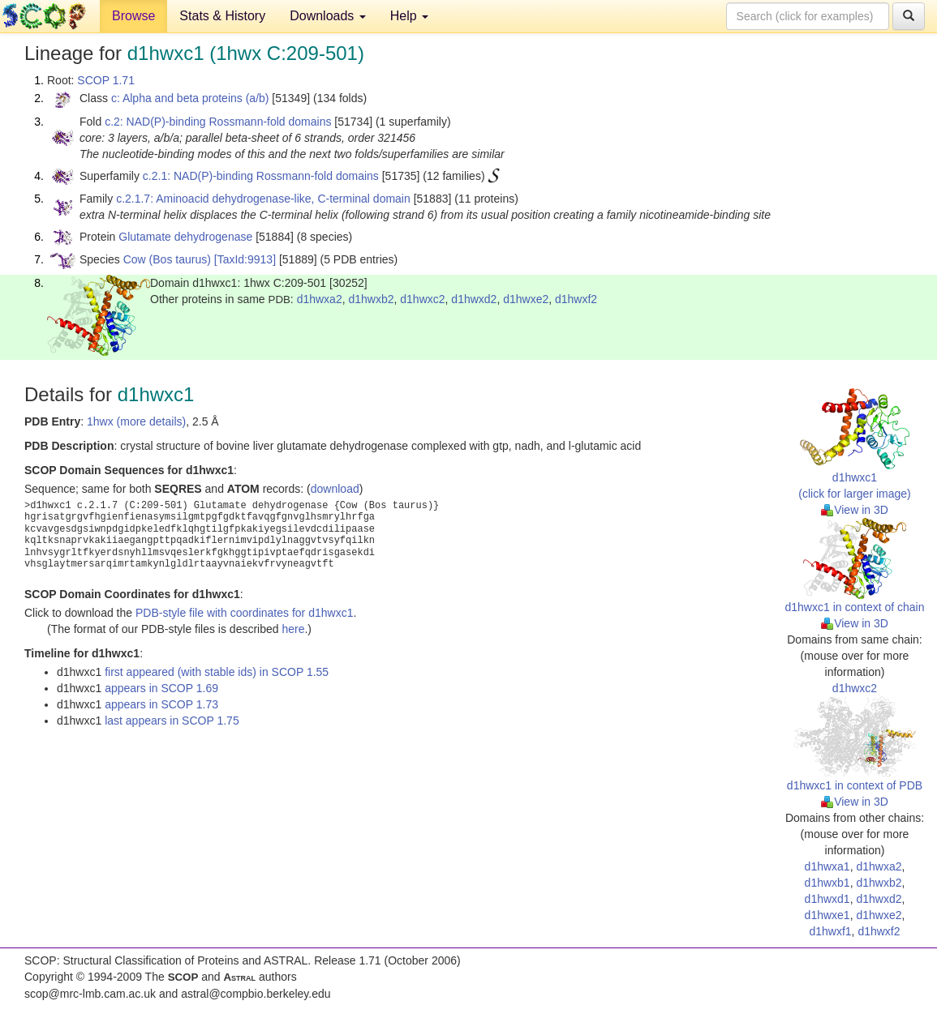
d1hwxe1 (827, 915)
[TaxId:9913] (245, 259)
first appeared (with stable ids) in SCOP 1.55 (217, 671)
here (293, 628)
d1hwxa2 (319, 299)
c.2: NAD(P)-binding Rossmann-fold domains (218, 121)
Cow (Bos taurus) (167, 259)
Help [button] (409, 16)
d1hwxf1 (830, 931)
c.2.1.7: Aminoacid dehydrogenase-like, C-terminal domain (263, 198)
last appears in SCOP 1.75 (172, 720)
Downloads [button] (328, 16)
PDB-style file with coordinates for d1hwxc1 (244, 612)
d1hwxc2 (422, 299)
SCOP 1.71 (106, 80)
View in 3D (854, 509)
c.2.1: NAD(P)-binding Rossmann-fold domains (261, 175)
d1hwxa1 (827, 866)
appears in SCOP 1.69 (161, 688)
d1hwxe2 (525, 299)
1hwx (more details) (136, 421)
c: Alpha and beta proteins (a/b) (190, 98)
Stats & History (222, 16)
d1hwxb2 (370, 299)
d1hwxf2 (576, 299)
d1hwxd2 (473, 299)
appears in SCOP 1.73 (161, 704)
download (335, 488)
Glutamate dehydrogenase (185, 236)
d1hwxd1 (827, 898)
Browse (133, 16)
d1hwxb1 (827, 882)
